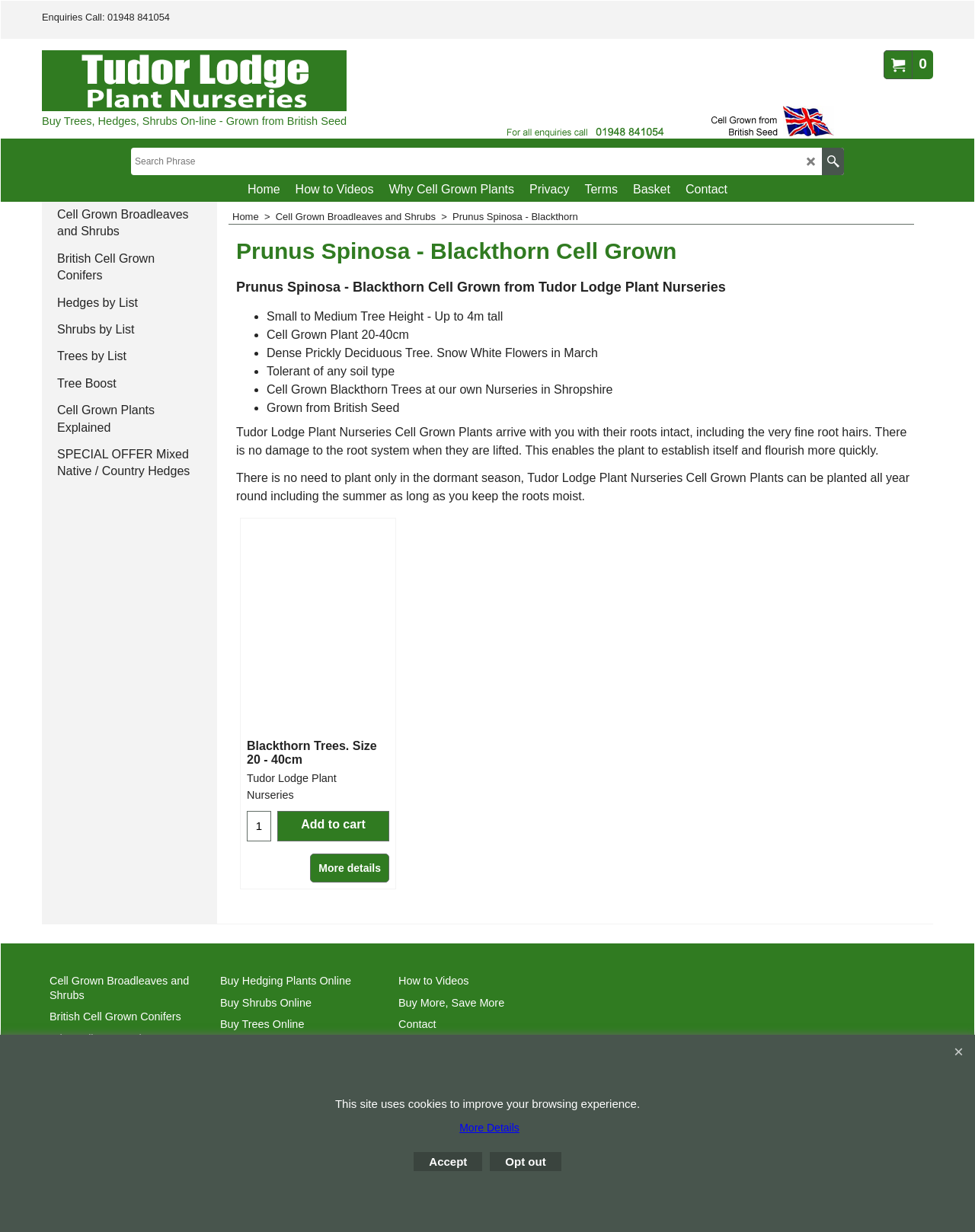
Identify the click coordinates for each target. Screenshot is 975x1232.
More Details (489, 1128)
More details (349, 868)
